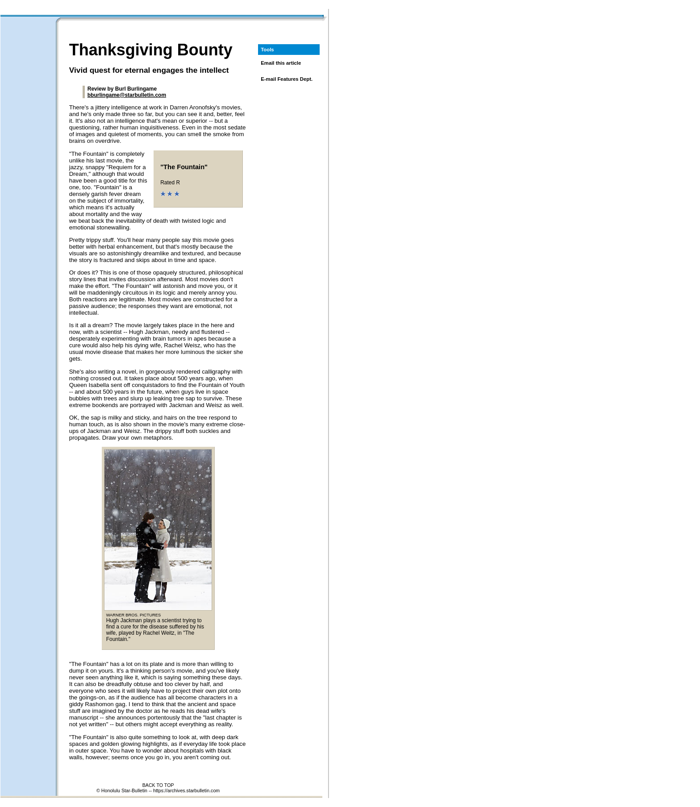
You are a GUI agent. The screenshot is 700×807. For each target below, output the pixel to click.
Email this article (281, 63)
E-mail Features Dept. (286, 79)
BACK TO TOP (158, 785)
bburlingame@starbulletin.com (127, 95)
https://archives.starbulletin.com (186, 790)
